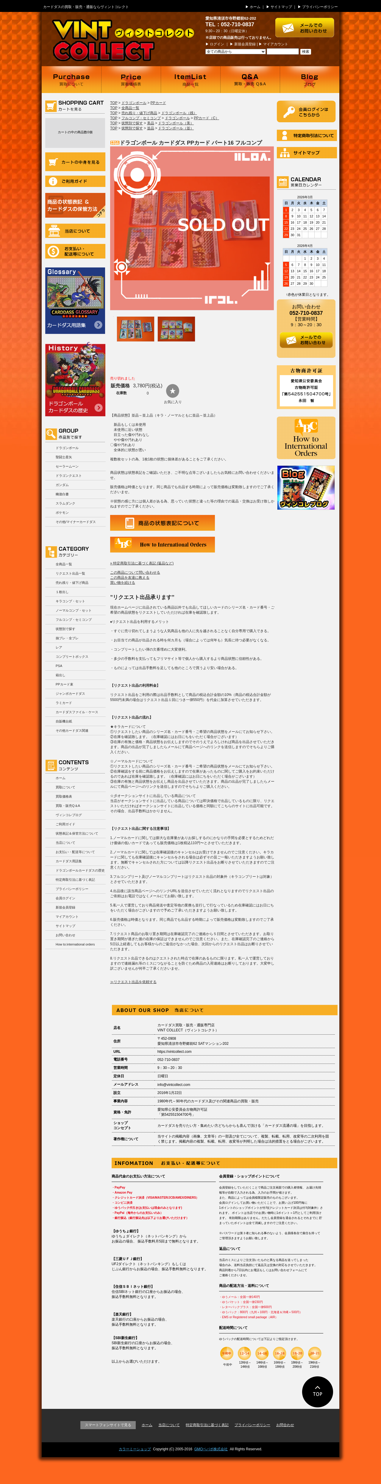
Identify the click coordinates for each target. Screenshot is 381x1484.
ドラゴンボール (67, 448)
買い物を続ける (122, 583)
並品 (150, 128)
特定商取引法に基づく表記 (75, 879)
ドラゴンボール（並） (176, 128)
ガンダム (62, 485)
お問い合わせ (65, 935)
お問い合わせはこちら (307, 24)
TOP (113, 103)
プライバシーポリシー (320, 7)
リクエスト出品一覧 (70, 573)
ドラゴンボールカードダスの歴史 (75, 379)
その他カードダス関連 (72, 730)
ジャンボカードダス (70, 693)
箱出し (60, 675)
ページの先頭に (317, 1391)
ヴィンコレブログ (69, 815)
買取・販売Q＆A (68, 805)
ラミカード (64, 703)
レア (59, 647)
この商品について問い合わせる (135, 572)
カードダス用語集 (75, 300)
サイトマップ (281, 7)
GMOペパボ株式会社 (211, 1449)
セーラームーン (67, 466)
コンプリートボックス (72, 656)
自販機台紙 (64, 721)
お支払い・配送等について (75, 251)
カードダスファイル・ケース (77, 712)
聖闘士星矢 (64, 457)
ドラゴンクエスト (69, 475)
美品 (150, 123)
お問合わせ (285, 1425)
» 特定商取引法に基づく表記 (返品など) (142, 563)
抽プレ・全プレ (67, 638)
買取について (71, 79)
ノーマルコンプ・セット (74, 610)
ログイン (217, 44)
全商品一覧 (64, 564)
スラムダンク (65, 503)
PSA (59, 666)
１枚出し (62, 592)
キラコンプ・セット (70, 601)
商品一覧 (190, 79)
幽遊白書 (62, 494)
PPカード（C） (206, 118)
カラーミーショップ (135, 1449)
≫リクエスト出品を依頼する (133, 982)
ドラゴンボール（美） (176, 123)
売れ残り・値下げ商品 (72, 582)
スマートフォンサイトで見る (108, 1425)
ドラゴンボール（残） (179, 113)
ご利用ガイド (75, 181)
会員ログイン (65, 898)
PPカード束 (64, 684)
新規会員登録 (245, 44)
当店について (75, 231)
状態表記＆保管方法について (77, 833)
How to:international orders (75, 944)
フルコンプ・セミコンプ (74, 619)
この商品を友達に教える (129, 577)
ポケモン (62, 512)
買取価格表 (131, 79)
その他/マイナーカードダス (76, 522)
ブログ (309, 79)
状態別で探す (65, 629)
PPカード (158, 103)
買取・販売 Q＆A (250, 79)
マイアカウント (275, 44)
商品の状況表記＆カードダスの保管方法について (75, 205)
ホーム (255, 7)
